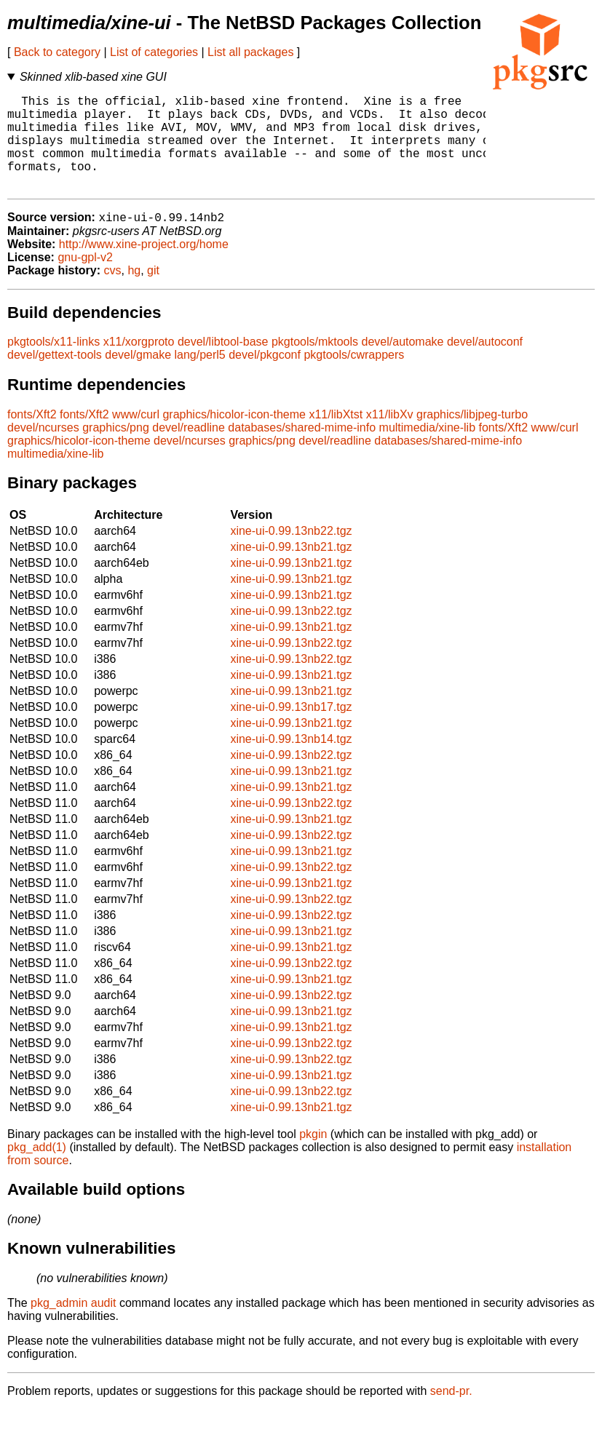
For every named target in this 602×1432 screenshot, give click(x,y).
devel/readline (188, 450)
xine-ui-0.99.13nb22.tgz (291, 553)
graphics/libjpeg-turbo (472, 437)
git (153, 293)
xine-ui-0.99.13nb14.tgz (291, 761)
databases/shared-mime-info (302, 450)
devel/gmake (138, 377)
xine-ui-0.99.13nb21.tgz (291, 569)
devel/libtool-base (223, 364)
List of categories (154, 52)
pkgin (313, 1156)
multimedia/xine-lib (427, 450)
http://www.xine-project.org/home (144, 266)
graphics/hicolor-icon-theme (234, 437)
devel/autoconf (485, 364)
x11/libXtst (336, 437)
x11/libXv (389, 437)
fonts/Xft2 (32, 437)
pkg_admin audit (73, 1325)
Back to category (57, 52)
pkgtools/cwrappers (354, 377)
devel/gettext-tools (54, 377)
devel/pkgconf (265, 377)
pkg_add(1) (36, 1170)
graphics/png (115, 450)
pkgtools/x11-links (53, 364)
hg (133, 293)
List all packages (250, 52)
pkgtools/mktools (315, 364)
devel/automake (403, 364)
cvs (113, 293)
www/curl (135, 437)
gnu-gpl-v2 (85, 280)
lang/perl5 (199, 377)
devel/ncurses (43, 450)
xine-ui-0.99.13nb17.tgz (291, 729)
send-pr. (451, 1413)
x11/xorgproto (139, 364)
